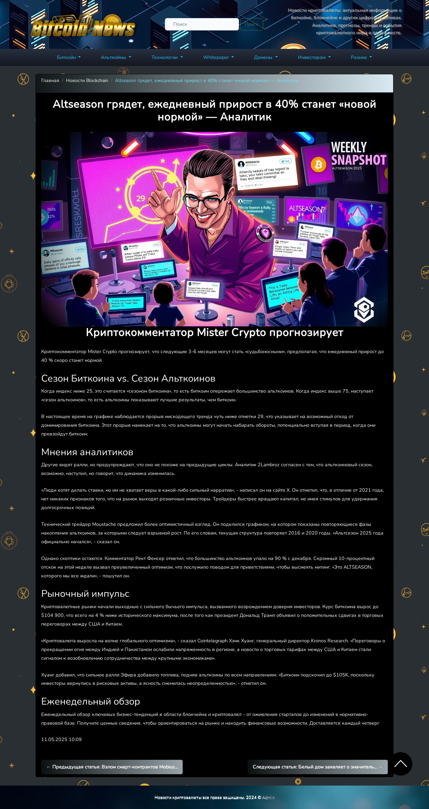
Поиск (252, 24)
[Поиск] (202, 24)
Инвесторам (312, 57)
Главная (50, 80)
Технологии (165, 57)
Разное (359, 57)
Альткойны (114, 57)
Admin (268, 797)
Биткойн (67, 57)
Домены (264, 57)
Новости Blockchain (87, 80)
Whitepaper (216, 57)
